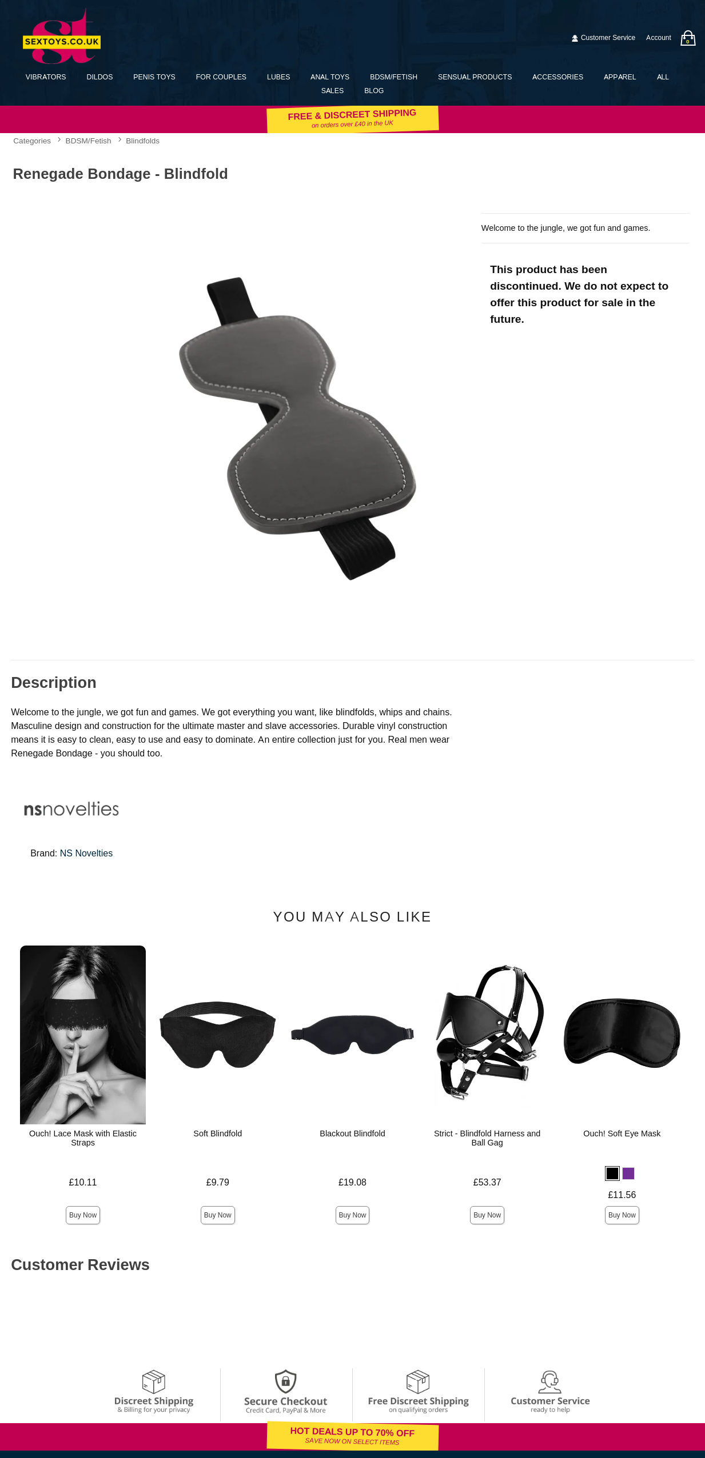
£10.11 (83, 1182)
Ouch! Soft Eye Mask (621, 1133)
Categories (32, 140)
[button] (612, 1173)
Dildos (100, 77)
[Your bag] (687, 38)
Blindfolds (143, 140)
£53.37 (487, 1182)
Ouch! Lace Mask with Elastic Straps (83, 1138)
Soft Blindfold (217, 1133)
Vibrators (46, 77)
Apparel (620, 77)
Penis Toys (154, 77)
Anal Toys (329, 77)
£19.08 (352, 1182)
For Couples (221, 77)
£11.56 (622, 1194)
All (663, 77)
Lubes (278, 77)
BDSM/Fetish (393, 77)
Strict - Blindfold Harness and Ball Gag (487, 1138)
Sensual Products (475, 77)
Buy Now (83, 1215)
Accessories (557, 77)
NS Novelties (86, 853)
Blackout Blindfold (352, 1133)
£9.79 (217, 1182)
